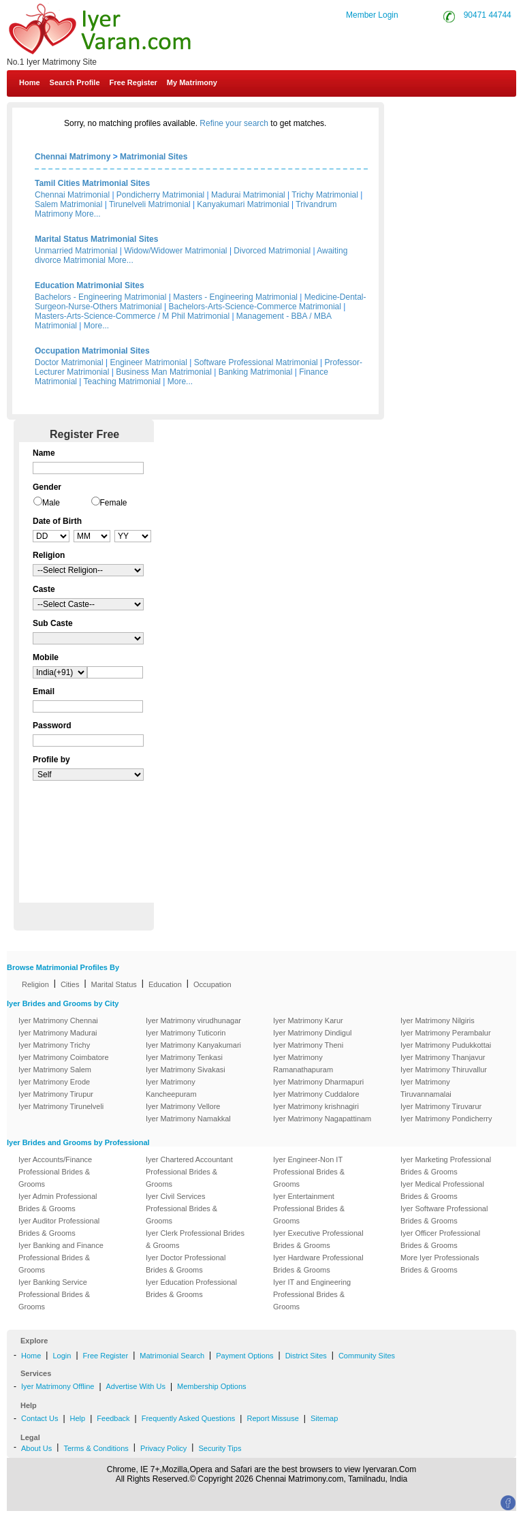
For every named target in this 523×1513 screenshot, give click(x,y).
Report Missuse (272, 1418)
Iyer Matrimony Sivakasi (185, 1069)
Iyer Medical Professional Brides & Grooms (442, 1190)
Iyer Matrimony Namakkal (188, 1118)
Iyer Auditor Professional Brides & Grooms (58, 1227)
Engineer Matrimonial (148, 362)
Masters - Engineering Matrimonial (235, 297)
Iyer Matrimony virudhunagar (193, 1020)
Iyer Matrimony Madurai (57, 1033)
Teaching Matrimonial (122, 381)
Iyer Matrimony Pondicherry (446, 1118)
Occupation (212, 984)
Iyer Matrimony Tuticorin (185, 1033)
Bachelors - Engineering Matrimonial (100, 297)
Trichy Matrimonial (324, 195)
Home (29, 82)
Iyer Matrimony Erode (54, 1082)
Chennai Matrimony (72, 156)
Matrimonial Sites (153, 156)
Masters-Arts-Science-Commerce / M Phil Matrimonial (132, 316)
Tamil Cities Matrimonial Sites (92, 183)
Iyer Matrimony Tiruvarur (440, 1106)
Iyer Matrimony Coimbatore (63, 1057)
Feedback (113, 1418)
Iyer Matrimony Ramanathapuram (303, 1063)
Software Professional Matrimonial (256, 362)
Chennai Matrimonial (72, 195)
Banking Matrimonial (256, 372)
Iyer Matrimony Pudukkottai (445, 1045)
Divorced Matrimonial (272, 250)
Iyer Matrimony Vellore (183, 1106)
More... (87, 214)
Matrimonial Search (172, 1356)
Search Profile (75, 82)
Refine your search (234, 123)
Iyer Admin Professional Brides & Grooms (57, 1202)
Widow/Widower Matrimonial (175, 250)
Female (113, 503)
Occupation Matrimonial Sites (92, 351)
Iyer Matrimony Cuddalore (316, 1094)
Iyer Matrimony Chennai (58, 1020)
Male (51, 503)
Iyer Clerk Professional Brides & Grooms (195, 1239)
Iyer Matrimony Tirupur (55, 1094)
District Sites (306, 1356)
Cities (70, 984)
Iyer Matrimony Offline (57, 1386)
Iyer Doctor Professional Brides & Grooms (185, 1263)
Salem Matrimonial (68, 204)
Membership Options (212, 1386)
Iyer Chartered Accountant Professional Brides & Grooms (189, 1171)
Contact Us (469, 114)
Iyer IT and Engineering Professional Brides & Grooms (312, 1294)
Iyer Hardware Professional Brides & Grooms (318, 1263)
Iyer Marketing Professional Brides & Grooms (445, 1165)
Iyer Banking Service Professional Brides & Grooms (54, 1294)
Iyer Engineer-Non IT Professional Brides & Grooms (309, 1171)
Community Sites (366, 1356)
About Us (36, 1448)
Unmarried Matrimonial (76, 250)
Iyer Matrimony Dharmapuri (318, 1082)
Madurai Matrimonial (248, 195)
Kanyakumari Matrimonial (243, 204)
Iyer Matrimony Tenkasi (184, 1057)
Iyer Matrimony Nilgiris (437, 1020)
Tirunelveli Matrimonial (150, 204)
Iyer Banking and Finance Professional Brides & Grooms (61, 1257)
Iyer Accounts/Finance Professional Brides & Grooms (55, 1171)
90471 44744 (487, 15)
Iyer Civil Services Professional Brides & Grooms (181, 1208)
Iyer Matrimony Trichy (54, 1045)
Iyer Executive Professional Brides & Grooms (318, 1239)
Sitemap (324, 1418)
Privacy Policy (163, 1448)
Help (78, 1418)
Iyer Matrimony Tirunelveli (61, 1106)
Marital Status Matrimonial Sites (96, 239)
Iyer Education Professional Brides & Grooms (191, 1288)
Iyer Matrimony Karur (308, 1020)
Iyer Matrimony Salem (54, 1069)
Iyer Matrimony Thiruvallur (443, 1069)
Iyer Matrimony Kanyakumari (193, 1045)
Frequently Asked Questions (189, 1418)
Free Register (133, 82)
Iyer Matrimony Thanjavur (443, 1057)
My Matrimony (192, 82)
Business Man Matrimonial (164, 372)
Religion (35, 984)
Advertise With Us (135, 1386)
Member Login (372, 15)
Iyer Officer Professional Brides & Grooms (440, 1239)
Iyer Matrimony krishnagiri (316, 1106)
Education (165, 984)
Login (61, 1356)
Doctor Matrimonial (69, 362)
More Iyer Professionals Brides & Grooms (439, 1263)
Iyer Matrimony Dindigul (312, 1033)
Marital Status (114, 984)
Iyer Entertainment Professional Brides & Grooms (309, 1208)
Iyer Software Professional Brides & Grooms (444, 1214)
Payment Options (244, 1356)
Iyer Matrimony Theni (308, 1045)
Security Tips (219, 1448)
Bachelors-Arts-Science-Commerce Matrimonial (255, 306)
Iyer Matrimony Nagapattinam (322, 1118)
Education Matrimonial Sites (89, 285)
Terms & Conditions (95, 1448)
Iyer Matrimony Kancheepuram (171, 1088)
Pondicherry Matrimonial (160, 195)
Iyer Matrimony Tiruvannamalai (425, 1088)
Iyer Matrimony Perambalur (445, 1033)
